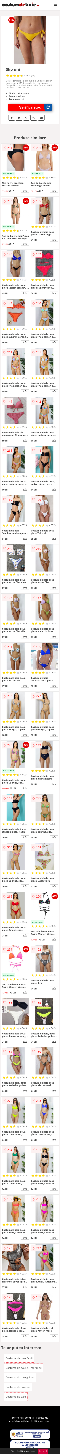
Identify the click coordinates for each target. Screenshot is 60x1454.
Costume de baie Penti (19, 1358)
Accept (43, 1451)
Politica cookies (40, 1421)
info (25, 190)
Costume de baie (16, 1396)
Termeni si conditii (23, 1417)
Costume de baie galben (20, 1377)
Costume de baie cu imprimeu (24, 1368)
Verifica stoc (35, 107)
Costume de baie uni (18, 1387)
